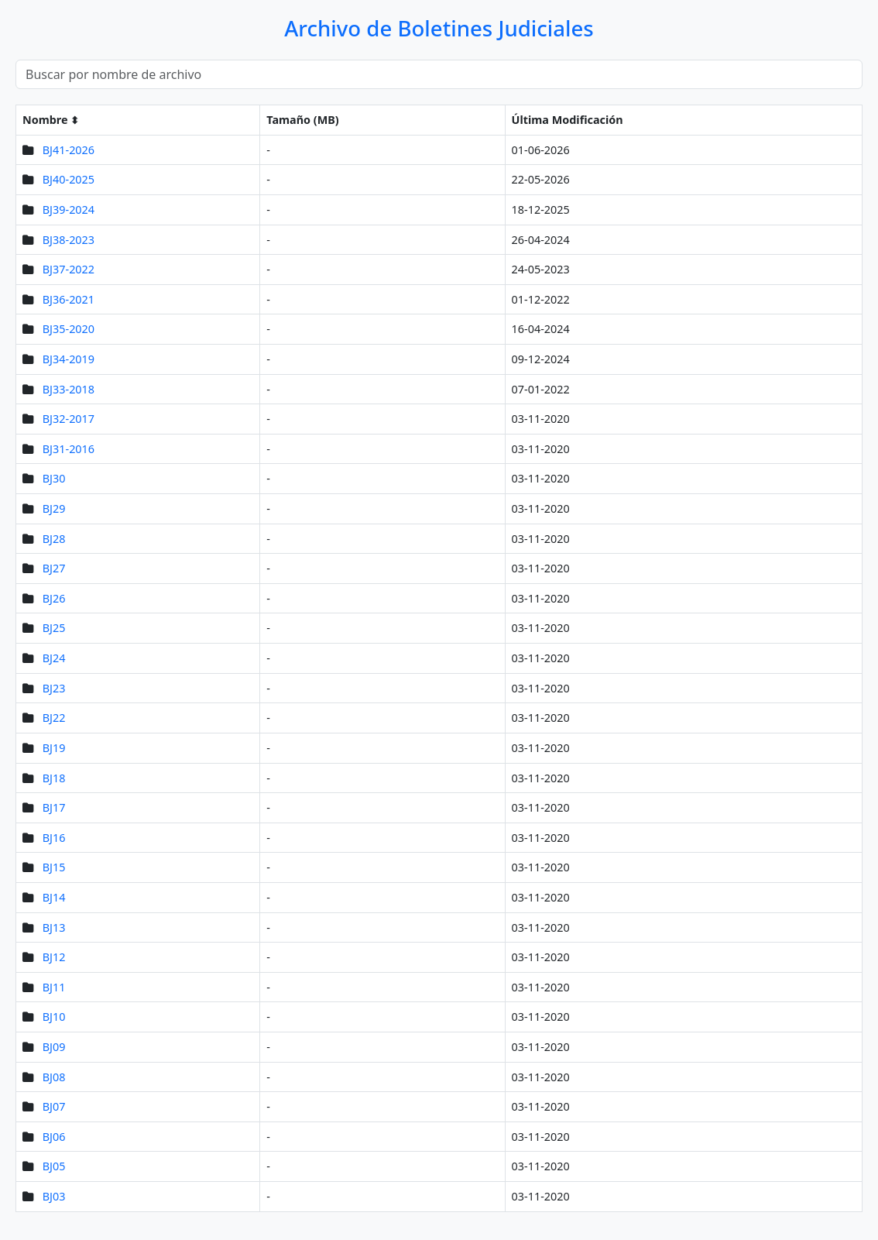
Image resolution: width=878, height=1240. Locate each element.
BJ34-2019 (68, 359)
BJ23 (54, 688)
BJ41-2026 (68, 150)
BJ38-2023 (68, 239)
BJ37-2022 (68, 269)
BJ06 (54, 1136)
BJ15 (54, 867)
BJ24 (54, 658)
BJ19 (54, 747)
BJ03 (54, 1196)
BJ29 (54, 508)
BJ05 (54, 1166)
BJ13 (54, 927)
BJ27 (54, 568)
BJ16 (54, 837)
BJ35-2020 (68, 328)
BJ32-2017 (68, 418)
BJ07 (54, 1106)
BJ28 (54, 538)
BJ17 (54, 807)
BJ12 (54, 957)
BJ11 (54, 987)
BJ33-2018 (68, 389)
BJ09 (54, 1046)
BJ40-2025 (68, 179)
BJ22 (54, 717)
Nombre (45, 119)
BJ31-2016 (68, 448)
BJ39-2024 (68, 209)
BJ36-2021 (68, 299)
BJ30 (54, 478)
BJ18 (54, 778)
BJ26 (54, 598)
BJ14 (54, 897)
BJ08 (54, 1077)
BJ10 (54, 1016)
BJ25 (54, 627)
